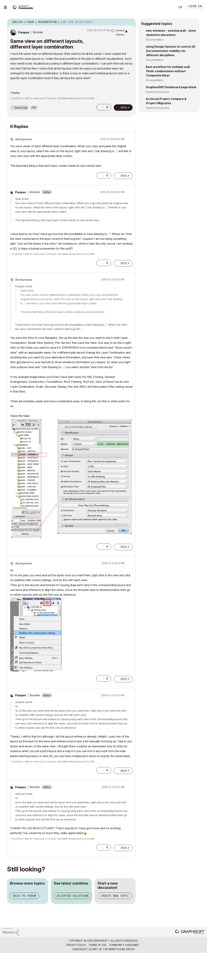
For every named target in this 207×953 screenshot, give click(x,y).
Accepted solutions (73, 896)
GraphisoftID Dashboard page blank (171, 87)
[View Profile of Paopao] (23, 32)
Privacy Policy (76, 944)
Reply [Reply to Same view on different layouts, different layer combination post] (125, 107)
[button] (99, 107)
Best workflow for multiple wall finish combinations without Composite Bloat (168, 71)
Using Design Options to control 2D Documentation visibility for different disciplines (170, 51)
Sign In (195, 6)
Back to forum (24, 896)
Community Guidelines (124, 944)
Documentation (154, 39)
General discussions (157, 91)
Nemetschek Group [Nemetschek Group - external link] (122, 949)
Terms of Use (97, 944)
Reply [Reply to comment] (125, 176)
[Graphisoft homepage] (189, 932)
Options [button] (130, 22)
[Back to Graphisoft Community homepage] (23, 6)
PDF (34, 107)
